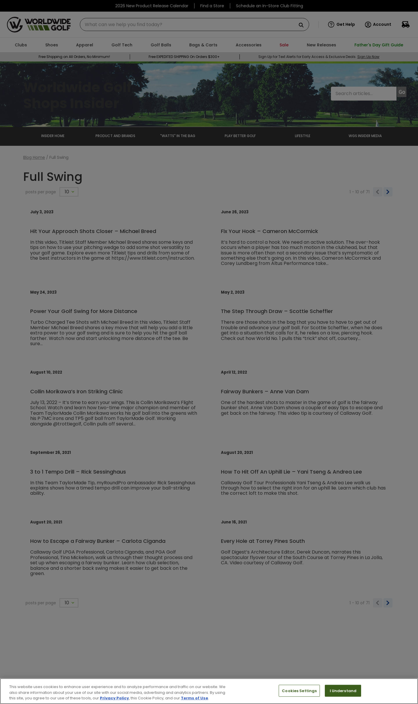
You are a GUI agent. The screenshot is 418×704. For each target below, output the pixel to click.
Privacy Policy (114, 698)
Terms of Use (194, 698)
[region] (209, 691)
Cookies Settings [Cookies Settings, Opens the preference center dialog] (299, 690)
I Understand (343, 690)
